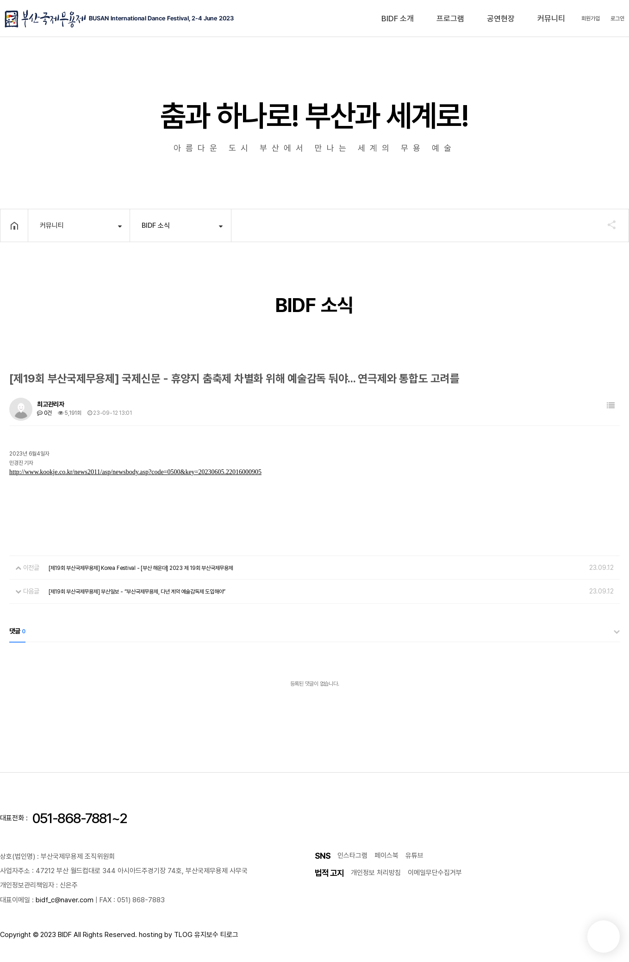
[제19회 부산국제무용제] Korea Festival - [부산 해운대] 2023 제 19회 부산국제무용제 (141, 568)
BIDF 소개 (397, 18)
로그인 (617, 18)
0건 (44, 413)
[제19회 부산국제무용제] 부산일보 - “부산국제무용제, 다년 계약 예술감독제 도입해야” (137, 591)
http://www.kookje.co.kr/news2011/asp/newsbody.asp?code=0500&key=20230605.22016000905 (135, 472)
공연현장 (501, 18)
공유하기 (607, 224)
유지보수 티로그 (216, 935)
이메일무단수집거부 (435, 872)
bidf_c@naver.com (64, 900)
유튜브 (414, 855)
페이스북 (386, 855)
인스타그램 (352, 855)
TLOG (183, 935)
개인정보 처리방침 (376, 872)
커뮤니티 (551, 18)
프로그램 (450, 18)
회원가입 (590, 18)
